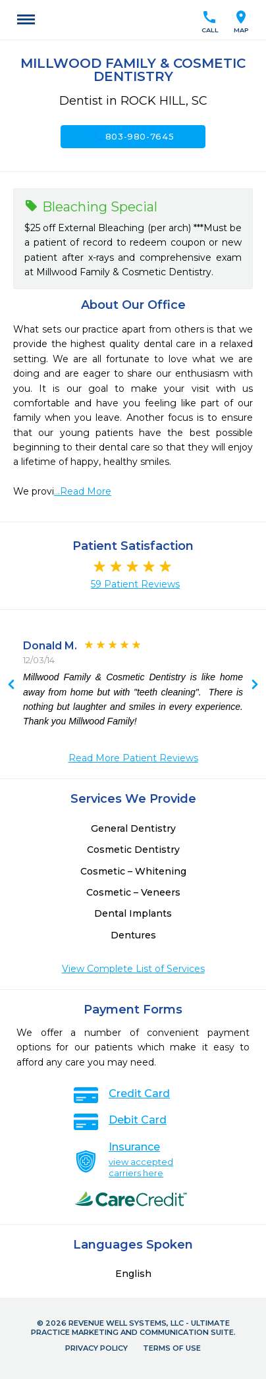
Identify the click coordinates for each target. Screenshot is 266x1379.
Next (11, 685)
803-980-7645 (133, 136)
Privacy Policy (96, 1348)
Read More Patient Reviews (133, 758)
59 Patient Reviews (135, 584)
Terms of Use (172, 1348)
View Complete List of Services (133, 969)
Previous (255, 685)
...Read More (82, 491)
